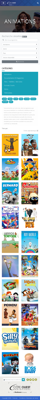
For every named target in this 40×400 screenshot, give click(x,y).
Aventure (33, 99)
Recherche (20, 62)
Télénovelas (11, 93)
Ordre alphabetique (31, 131)
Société (4, 99)
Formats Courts (12, 85)
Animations (10, 74)
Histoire (10, 99)
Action (11, 102)
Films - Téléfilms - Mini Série (16, 82)
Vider (24, 36)
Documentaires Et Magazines (16, 78)
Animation (5, 102)
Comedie (26, 99)
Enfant (21, 99)
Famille (16, 99)
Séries (9, 89)
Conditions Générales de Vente (28, 398)
